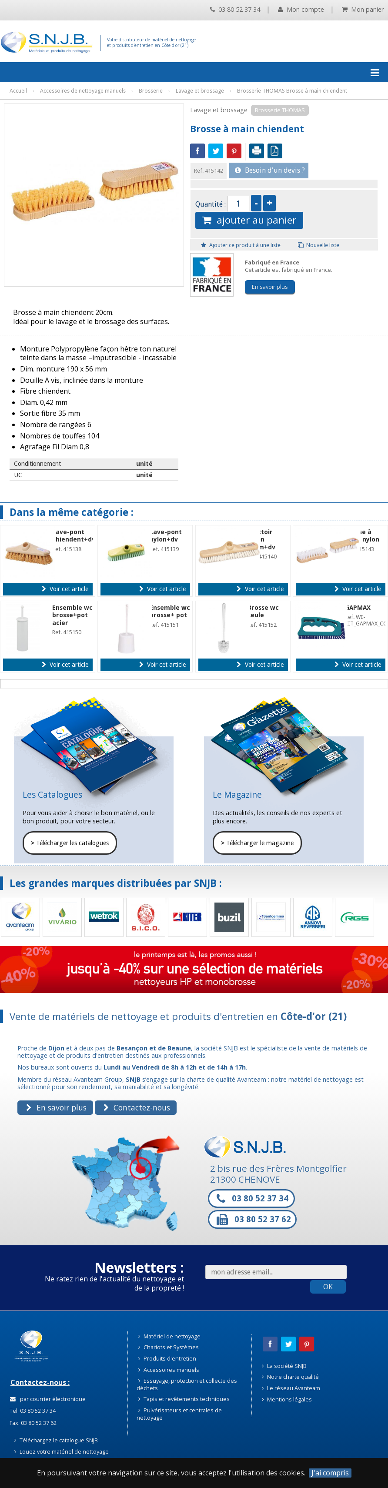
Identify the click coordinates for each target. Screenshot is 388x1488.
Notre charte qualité (290, 1377)
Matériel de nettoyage (169, 1336)
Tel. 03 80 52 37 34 (32, 1410)
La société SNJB (284, 1366)
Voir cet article (65, 588)
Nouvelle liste (319, 245)
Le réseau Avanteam (291, 1388)
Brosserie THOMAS (280, 110)
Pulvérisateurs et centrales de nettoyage (179, 1413)
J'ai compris (330, 1473)
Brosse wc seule (263, 611)
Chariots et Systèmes (168, 1347)
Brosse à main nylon (362, 535)
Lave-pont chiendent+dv (73, 535)
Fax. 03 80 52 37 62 (32, 1423)
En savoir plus (270, 287)
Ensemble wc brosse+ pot (170, 611)
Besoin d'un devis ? (270, 170)
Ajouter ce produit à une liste (241, 245)
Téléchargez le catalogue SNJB (56, 1440)
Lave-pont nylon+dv (166, 535)
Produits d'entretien (167, 1358)
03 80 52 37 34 (235, 9)
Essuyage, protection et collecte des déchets (187, 1384)
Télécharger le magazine (257, 842)
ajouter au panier (249, 220)
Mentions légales (287, 1399)
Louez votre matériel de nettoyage (61, 1451)
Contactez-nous (137, 1107)
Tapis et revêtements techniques (184, 1399)
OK (328, 1286)
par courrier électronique (48, 1399)
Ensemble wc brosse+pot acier (72, 615)
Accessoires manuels (168, 1370)
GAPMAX (358, 607)
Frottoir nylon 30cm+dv (261, 539)
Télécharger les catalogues (70, 842)
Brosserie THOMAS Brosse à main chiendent (292, 90)
